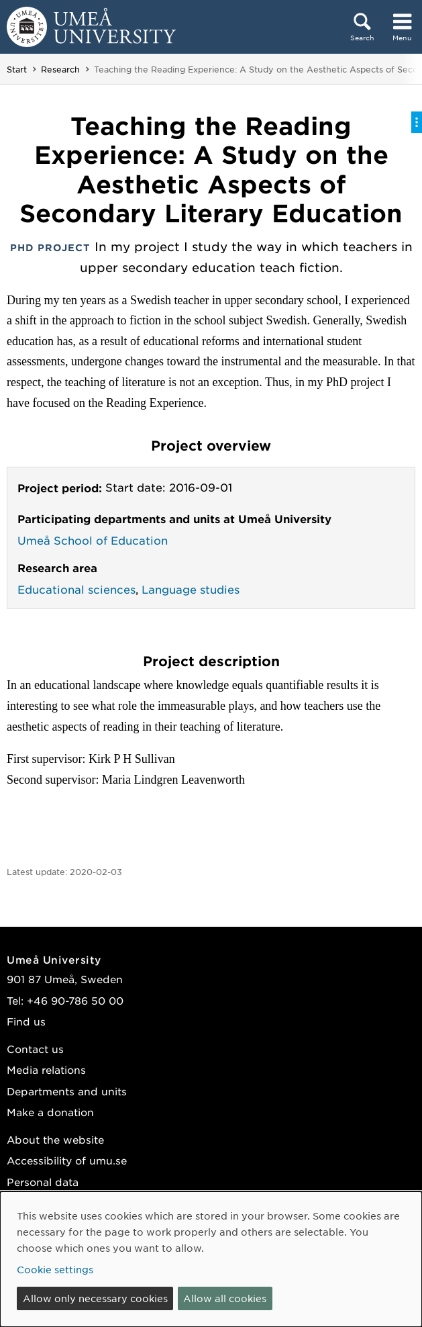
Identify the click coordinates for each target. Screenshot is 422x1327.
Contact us (35, 1048)
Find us (26, 1021)
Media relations (46, 1069)
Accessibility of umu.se (67, 1160)
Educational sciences (76, 589)
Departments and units (67, 1091)
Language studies (191, 589)
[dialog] (211, 1259)
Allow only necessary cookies (95, 1298)
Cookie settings (55, 1269)
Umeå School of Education (92, 540)
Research (60, 69)
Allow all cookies (224, 1298)
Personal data (42, 1181)
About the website (55, 1139)
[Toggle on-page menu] (416, 122)
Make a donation (50, 1111)
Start (17, 69)
